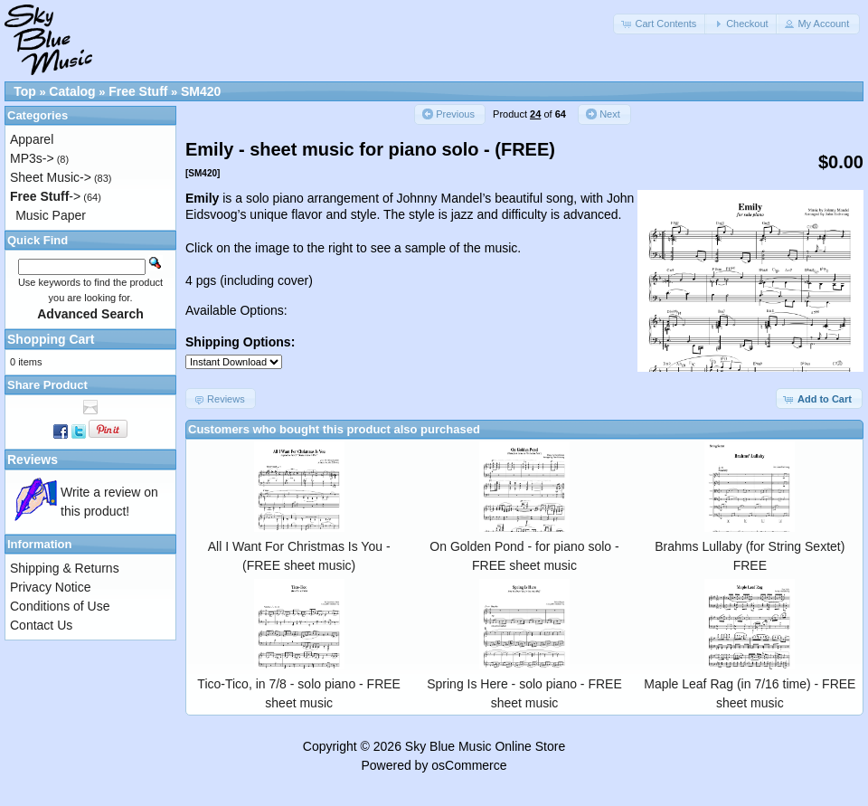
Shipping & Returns (64, 568)
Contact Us (41, 625)
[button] (660, 24)
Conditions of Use (60, 606)
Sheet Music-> (50, 177)
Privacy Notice (50, 587)
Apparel (31, 139)
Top (25, 91)
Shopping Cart (50, 339)
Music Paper (50, 215)
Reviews (32, 459)
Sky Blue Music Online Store (485, 746)
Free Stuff (137, 91)
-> (45, 196)
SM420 (201, 91)
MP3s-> (32, 158)
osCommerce (468, 765)
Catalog (72, 91)
